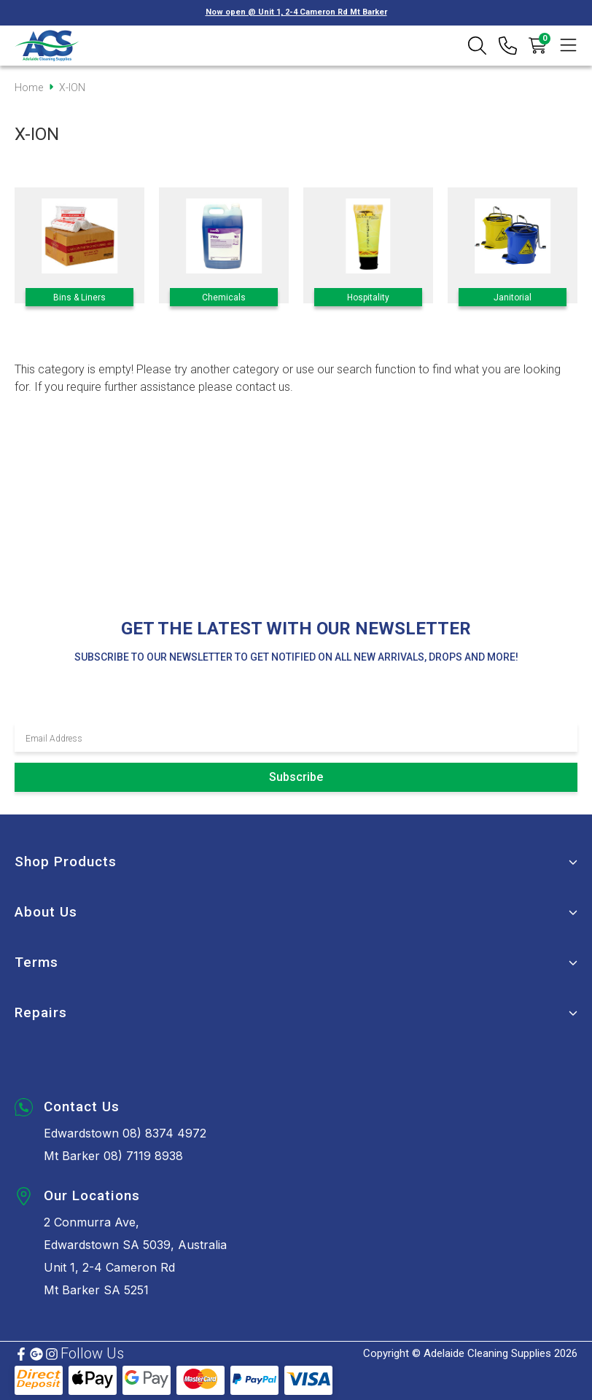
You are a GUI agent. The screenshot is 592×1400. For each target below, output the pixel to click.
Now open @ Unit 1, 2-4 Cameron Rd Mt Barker (296, 12)
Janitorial (512, 297)
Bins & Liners (79, 297)
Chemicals (224, 297)
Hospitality (368, 297)
